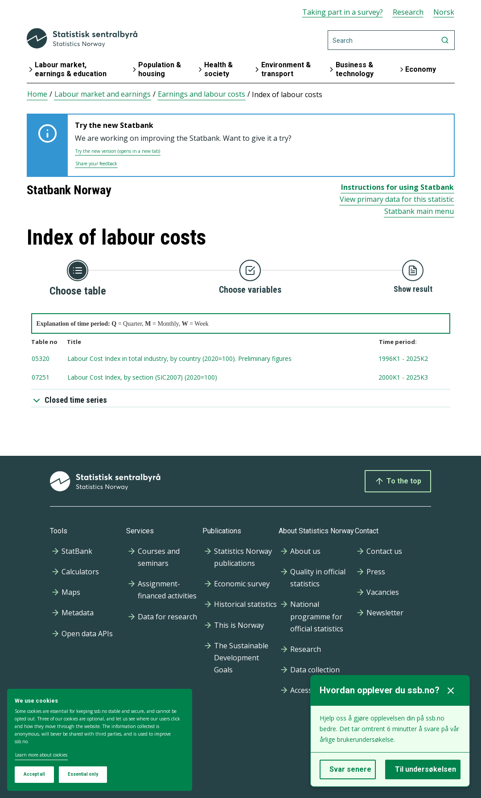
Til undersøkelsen (425, 769)
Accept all (34, 774)
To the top (397, 481)
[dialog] (99, 740)
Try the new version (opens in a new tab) (117, 151)
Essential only (83, 774)
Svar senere (350, 769)
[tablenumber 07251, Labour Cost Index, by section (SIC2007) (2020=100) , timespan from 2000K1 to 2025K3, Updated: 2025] (240, 378)
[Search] (391, 40)
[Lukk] (450, 690)
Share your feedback (96, 163)
